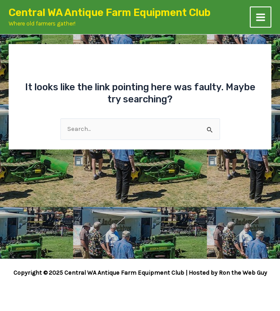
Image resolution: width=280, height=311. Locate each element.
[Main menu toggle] (260, 17)
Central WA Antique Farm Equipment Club (110, 12)
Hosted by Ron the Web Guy (228, 272)
